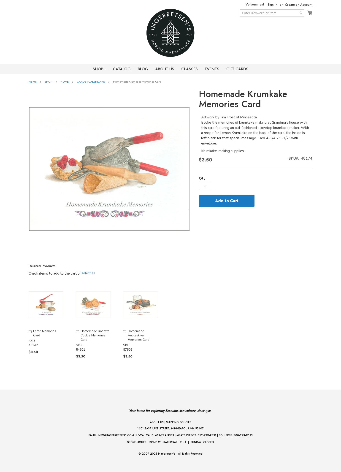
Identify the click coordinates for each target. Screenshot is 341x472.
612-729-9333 (164, 435)
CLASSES (189, 69)
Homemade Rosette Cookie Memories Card (95, 335)
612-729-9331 (207, 435)
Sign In (272, 5)
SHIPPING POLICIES (178, 422)
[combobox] (272, 13)
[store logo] (170, 33)
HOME (64, 82)
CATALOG (122, 69)
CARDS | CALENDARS (91, 82)
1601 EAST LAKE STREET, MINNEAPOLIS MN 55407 (170, 428)
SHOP (98, 69)
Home (32, 82)
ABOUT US (164, 69)
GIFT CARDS (237, 69)
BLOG (143, 69)
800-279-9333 (243, 435)
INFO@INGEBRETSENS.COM (116, 435)
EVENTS (212, 69)
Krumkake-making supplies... (223, 150)
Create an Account (298, 5)
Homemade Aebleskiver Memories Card (138, 335)
